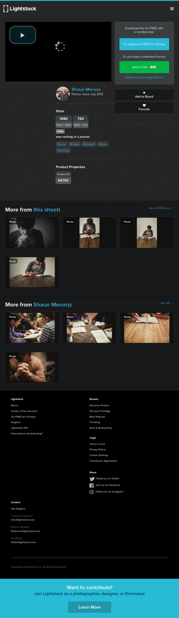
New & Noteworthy (101, 428)
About (14, 405)
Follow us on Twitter (107, 478)
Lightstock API (19, 428)
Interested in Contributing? (27, 433)
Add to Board (144, 95)
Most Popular (97, 416)
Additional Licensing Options (144, 77)
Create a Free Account (24, 411)
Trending (95, 422)
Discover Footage (100, 411)
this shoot (46, 209)
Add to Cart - (144, 67)
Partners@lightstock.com (25, 531)
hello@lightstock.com (23, 542)
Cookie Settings (99, 455)
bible (74, 144)
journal (89, 144)
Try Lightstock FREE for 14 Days (144, 44)
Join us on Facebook (108, 485)
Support (15, 422)
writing (63, 150)
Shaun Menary (86, 89)
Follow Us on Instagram (109, 491)
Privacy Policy (97, 449)
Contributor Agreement (103, 461)
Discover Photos (99, 405)
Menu (172, 8)
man (62, 144)
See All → (167, 303)
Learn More (90, 607)
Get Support (18, 508)
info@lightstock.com (23, 520)
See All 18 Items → (161, 208)
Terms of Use (97, 444)
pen (103, 144)
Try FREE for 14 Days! (23, 416)
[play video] (23, 35)
